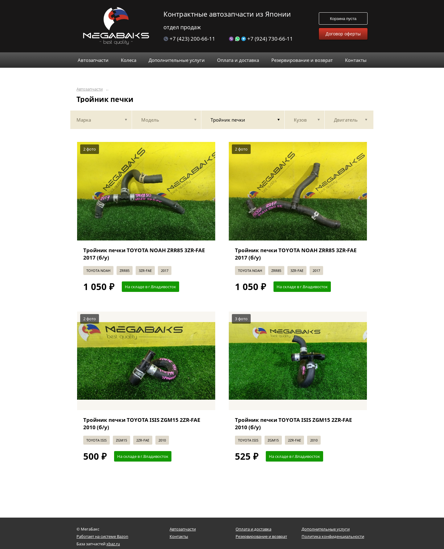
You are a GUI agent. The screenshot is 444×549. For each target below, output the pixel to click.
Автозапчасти (89, 89)
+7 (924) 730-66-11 (261, 38)
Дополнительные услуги (326, 529)
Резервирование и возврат (261, 536)
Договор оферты (343, 34)
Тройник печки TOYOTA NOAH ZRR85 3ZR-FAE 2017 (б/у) (144, 254)
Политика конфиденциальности (333, 536)
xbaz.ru (113, 544)
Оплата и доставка (253, 529)
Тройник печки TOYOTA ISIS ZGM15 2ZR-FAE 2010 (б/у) (141, 423)
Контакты (179, 536)
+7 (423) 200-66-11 (189, 38)
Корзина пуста (343, 18)
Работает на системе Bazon (102, 536)
